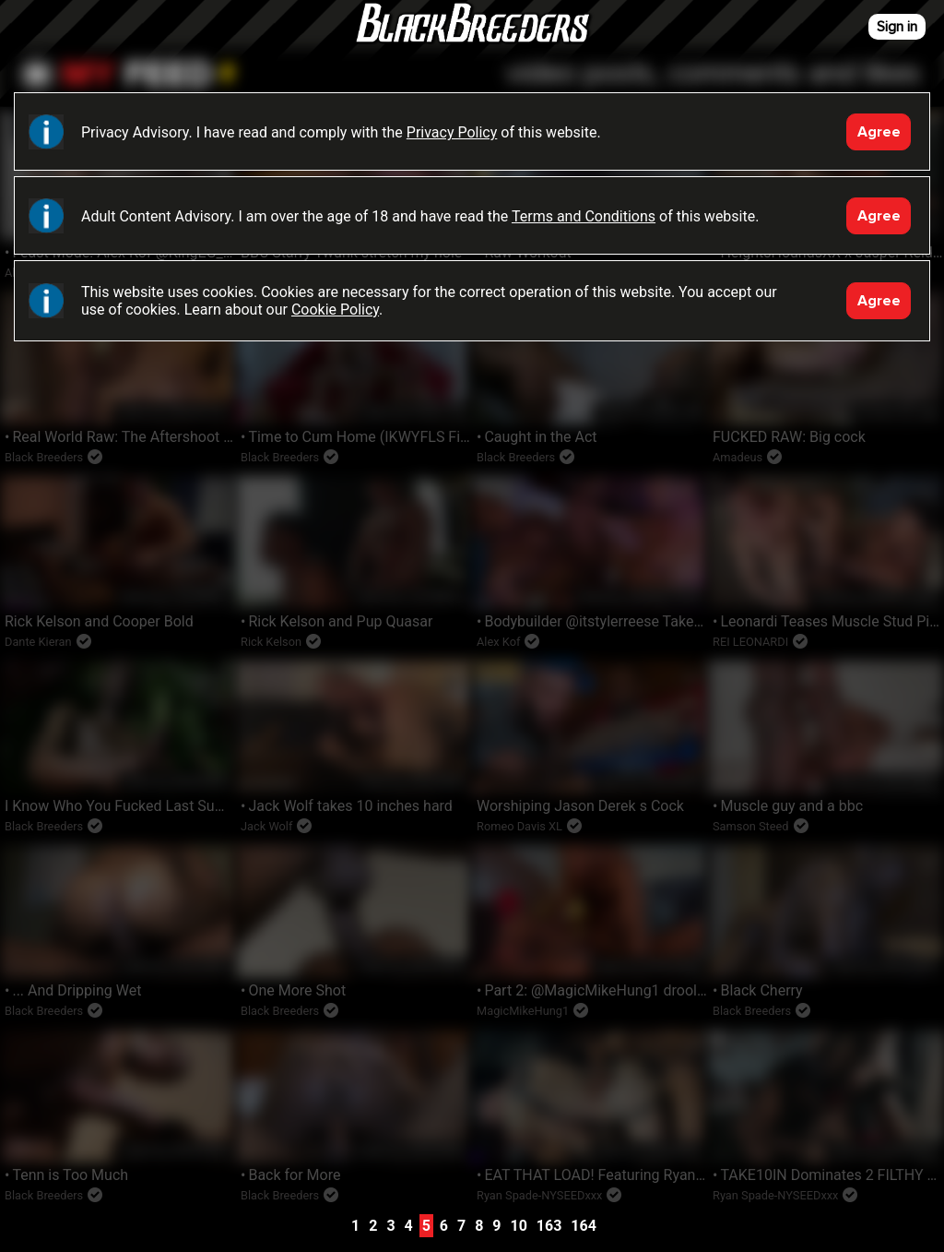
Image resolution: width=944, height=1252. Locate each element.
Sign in (897, 26)
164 (583, 1225)
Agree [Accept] (879, 132)
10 (518, 1225)
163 (549, 1225)
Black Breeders (472, 41)
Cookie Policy (335, 309)
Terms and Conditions (583, 216)
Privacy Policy (452, 132)
